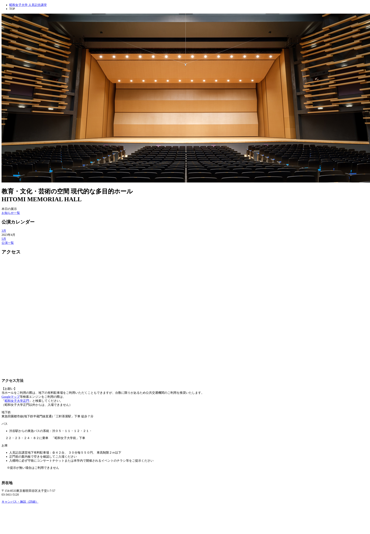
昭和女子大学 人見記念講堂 (28, 5)
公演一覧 (8, 242)
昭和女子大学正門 (17, 400)
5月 (4, 238)
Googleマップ (11, 396)
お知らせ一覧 (11, 213)
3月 (4, 230)
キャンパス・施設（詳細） (20, 501)
